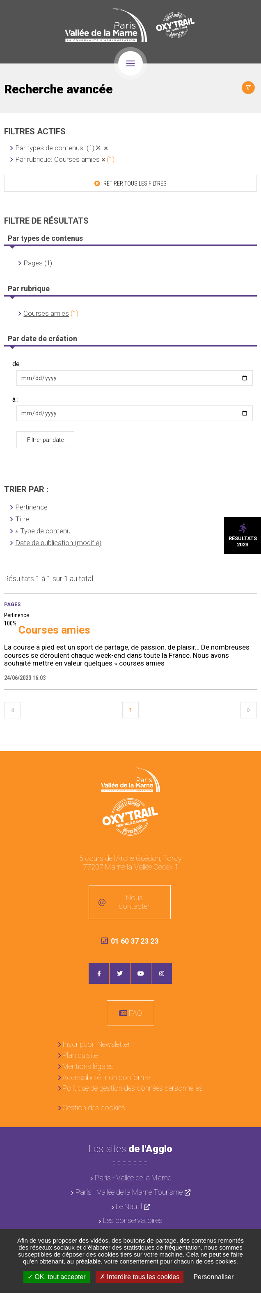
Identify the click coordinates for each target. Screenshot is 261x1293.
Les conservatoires (133, 1220)
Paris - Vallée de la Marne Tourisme (129, 1192)
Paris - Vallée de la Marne (133, 1177)
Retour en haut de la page (248, 763)
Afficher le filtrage (248, 87)
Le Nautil (129, 1206)
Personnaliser (213, 1276)
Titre (22, 519)
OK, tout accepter (56, 1276)
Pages (12, 604)
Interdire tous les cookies (139, 1276)
